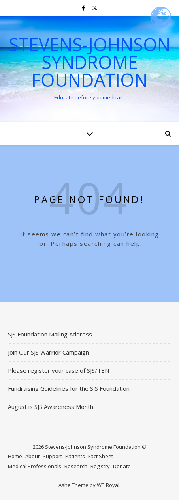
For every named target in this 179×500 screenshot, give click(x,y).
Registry (100, 466)
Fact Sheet (100, 456)
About (32, 456)
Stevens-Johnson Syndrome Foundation (89, 62)
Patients (75, 456)
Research (75, 466)
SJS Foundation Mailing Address (50, 334)
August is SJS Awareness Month (50, 407)
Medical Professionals (34, 466)
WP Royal (108, 485)
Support (52, 456)
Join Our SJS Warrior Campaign (48, 352)
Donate (122, 466)
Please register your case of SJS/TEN (58, 370)
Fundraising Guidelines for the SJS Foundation (69, 388)
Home (15, 456)
